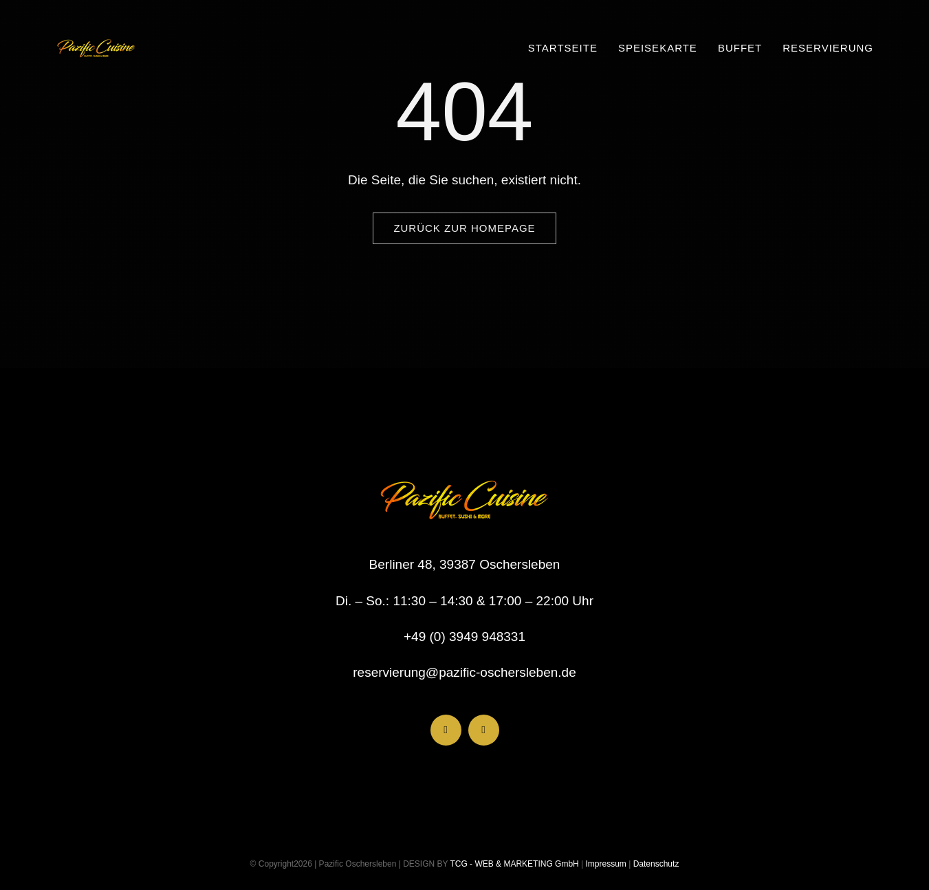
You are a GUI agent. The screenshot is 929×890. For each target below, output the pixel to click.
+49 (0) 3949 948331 (464, 636)
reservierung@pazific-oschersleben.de (464, 672)
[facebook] (445, 730)
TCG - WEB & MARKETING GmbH (513, 864)
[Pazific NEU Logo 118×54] (96, 36)
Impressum (604, 864)
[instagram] (483, 730)
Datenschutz (656, 864)
